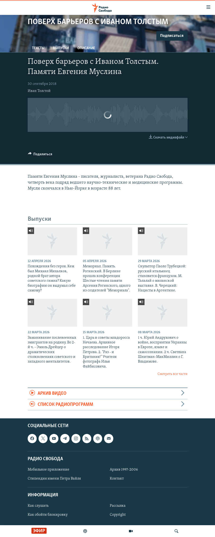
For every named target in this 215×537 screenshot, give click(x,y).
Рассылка (118, 506)
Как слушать (38, 506)
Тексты (38, 48)
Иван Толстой (39, 91)
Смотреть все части (173, 374)
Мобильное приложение (48, 470)
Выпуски (61, 48)
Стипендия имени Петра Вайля (54, 479)
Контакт (117, 479)
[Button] (40, 155)
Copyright (118, 515)
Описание (86, 48)
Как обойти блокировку (48, 515)
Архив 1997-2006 (124, 470)
